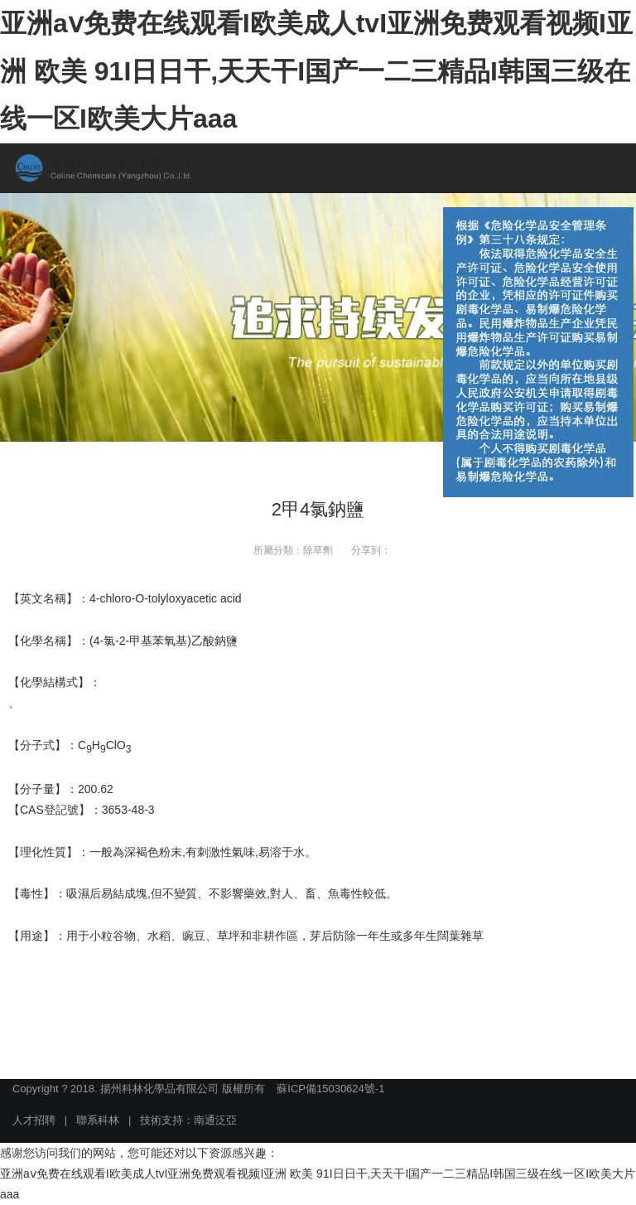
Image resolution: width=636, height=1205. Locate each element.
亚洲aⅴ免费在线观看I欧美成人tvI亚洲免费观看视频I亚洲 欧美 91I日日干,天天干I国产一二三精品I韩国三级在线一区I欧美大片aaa (316, 70)
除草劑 (318, 550)
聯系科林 (97, 1120)
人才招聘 (33, 1120)
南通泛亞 (215, 1120)
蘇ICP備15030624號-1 (330, 1088)
